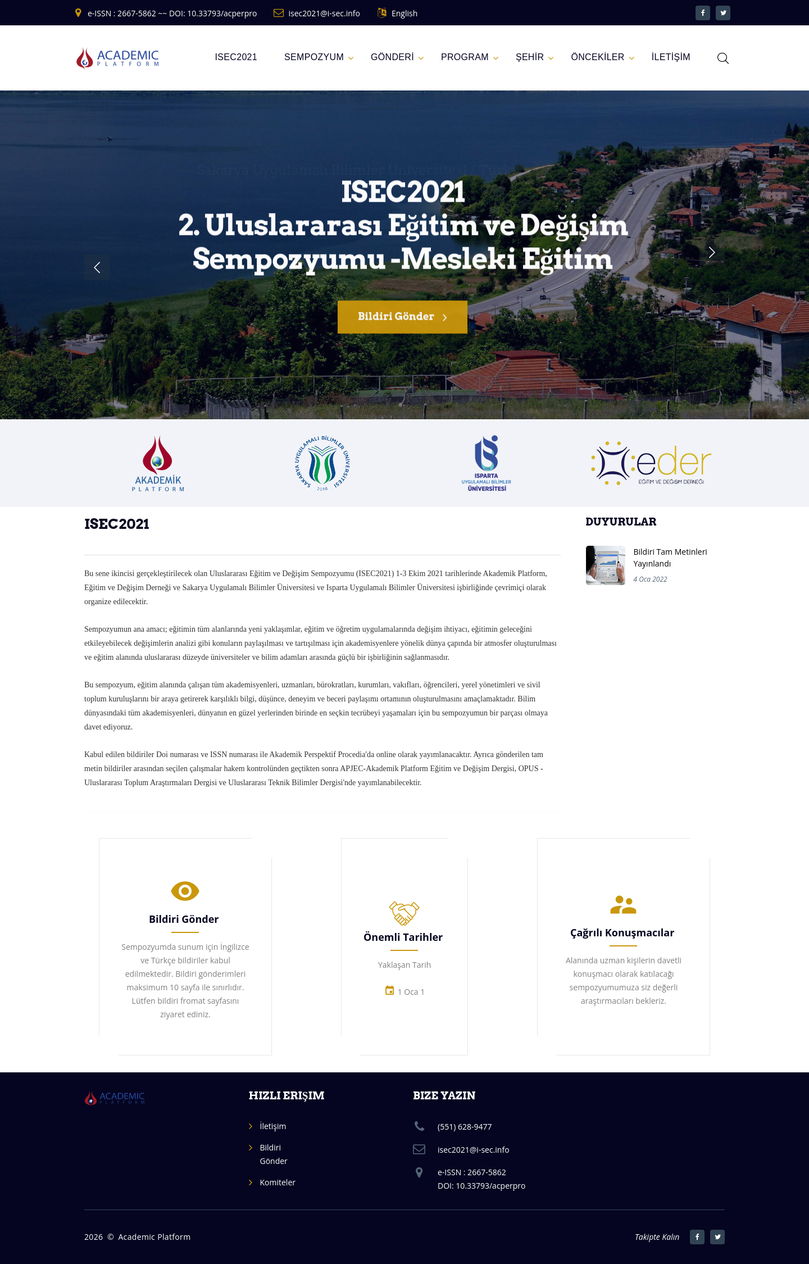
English (404, 13)
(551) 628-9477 (465, 1126)
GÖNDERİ (392, 57)
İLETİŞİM (671, 57)
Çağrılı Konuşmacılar (622, 932)
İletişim (273, 1126)
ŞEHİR (530, 57)
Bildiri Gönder (402, 324)
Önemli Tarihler (403, 937)
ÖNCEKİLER (597, 57)
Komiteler (278, 1182)
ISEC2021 (236, 57)
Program (465, 57)
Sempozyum (314, 57)
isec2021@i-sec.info (324, 13)
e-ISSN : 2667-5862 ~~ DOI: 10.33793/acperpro (172, 13)
